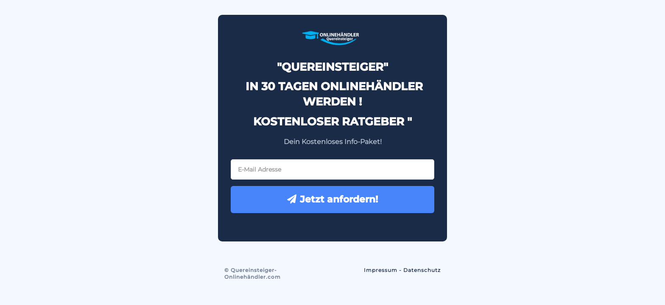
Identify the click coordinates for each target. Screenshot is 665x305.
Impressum (380, 270)
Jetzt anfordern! (332, 199)
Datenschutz (422, 270)
